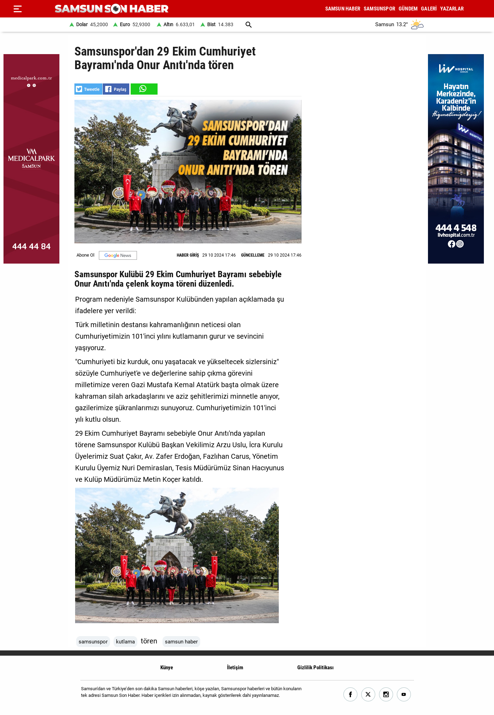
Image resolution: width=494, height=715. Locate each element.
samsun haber (181, 642)
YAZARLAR (452, 9)
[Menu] (17, 8)
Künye (166, 667)
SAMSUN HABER (342, 9)
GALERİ (429, 9)
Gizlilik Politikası (315, 667)
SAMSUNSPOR (379, 9)
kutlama (125, 642)
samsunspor (93, 642)
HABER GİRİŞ (188, 255)
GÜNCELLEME (252, 255)
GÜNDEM (408, 9)
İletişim (235, 667)
